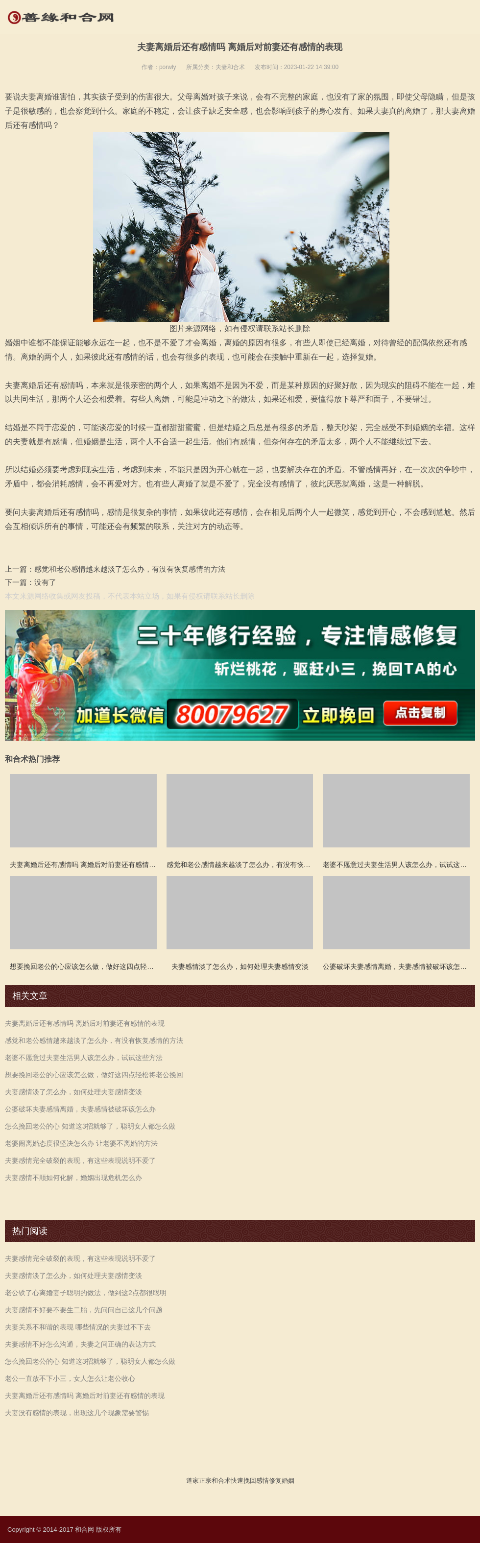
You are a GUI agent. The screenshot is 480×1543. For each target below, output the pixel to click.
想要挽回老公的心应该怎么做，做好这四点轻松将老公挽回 (94, 1075)
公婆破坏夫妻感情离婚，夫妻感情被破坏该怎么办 (80, 1109)
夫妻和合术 (230, 67)
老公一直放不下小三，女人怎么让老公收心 (70, 1378)
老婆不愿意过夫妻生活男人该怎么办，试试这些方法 (84, 1057)
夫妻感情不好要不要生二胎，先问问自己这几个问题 (84, 1310)
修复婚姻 (281, 1480)
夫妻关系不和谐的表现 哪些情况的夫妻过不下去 (78, 1327)
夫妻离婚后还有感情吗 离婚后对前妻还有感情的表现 (85, 1023)
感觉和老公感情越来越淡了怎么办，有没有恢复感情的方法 (129, 569)
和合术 (221, 1480)
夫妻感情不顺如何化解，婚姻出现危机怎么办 (73, 1177)
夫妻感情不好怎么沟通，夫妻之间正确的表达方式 (80, 1344)
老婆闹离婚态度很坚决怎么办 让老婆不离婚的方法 (81, 1143)
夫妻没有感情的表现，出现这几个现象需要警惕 (77, 1413)
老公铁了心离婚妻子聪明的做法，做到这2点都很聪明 (86, 1293)
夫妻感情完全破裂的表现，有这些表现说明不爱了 (80, 1160)
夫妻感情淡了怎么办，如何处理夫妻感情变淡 (73, 1092)
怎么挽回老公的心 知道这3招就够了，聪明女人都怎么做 (90, 1126)
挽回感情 (256, 1480)
